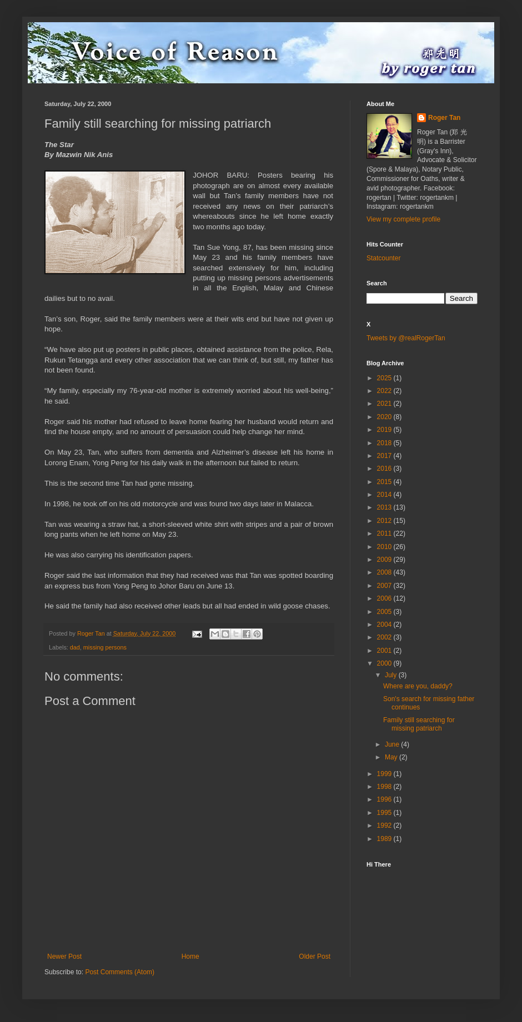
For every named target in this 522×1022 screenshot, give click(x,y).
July (392, 675)
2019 (385, 430)
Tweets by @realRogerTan (406, 338)
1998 (385, 787)
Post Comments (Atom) (119, 972)
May (392, 757)
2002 (385, 637)
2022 (385, 391)
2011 (385, 533)
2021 (385, 403)
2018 (385, 443)
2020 (385, 417)
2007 (385, 586)
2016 (385, 468)
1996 (385, 799)
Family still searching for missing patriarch (419, 724)
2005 (385, 612)
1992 (385, 825)
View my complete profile (403, 219)
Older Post (314, 956)
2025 (385, 378)
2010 (385, 547)
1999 (385, 774)
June (393, 744)
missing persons (105, 647)
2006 (385, 598)
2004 (385, 624)
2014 (385, 495)
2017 (385, 456)
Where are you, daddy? (418, 686)
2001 (385, 651)
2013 (385, 507)
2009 (385, 559)
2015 (385, 482)
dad (75, 647)
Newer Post (64, 956)
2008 (385, 572)
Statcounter (383, 258)
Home (190, 956)
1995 (385, 813)
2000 (385, 663)
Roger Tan (444, 118)
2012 (385, 521)
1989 (385, 839)
